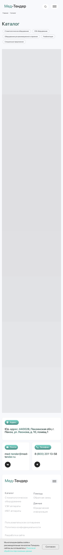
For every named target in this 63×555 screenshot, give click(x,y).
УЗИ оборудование (40, 31)
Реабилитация (48, 36)
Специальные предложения (14, 42)
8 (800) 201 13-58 (46, 454)
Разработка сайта (15, 535)
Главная (5, 13)
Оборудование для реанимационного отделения (21, 36)
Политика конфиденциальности (23, 527)
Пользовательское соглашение (22, 522)
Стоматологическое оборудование (17, 31)
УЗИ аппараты (13, 506)
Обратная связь (42, 497)
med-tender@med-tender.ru (16, 455)
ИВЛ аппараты (13, 510)
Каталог (13, 13)
